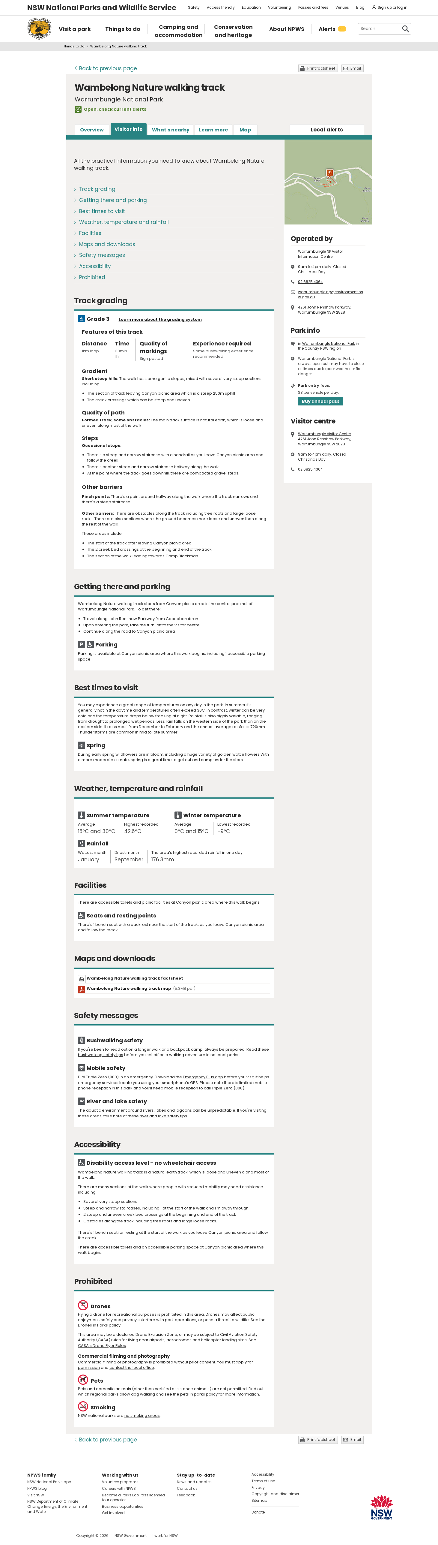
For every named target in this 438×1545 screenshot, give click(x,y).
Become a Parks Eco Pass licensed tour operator (133, 1497)
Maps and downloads (107, 244)
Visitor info (129, 129)
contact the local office (131, 1367)
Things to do (73, 46)
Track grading (97, 189)
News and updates (194, 1481)
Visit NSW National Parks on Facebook (32, 1535)
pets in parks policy (199, 1394)
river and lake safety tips (163, 1116)
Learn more (213, 129)
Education (251, 7)
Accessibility (95, 266)
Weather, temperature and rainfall (124, 222)
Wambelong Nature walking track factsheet (135, 978)
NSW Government (131, 1535)
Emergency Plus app (203, 1077)
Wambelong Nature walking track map (141, 988)
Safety (194, 7)
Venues (342, 7)
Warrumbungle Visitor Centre (324, 433)
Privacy (258, 1487)
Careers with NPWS (119, 1488)
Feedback (186, 1495)
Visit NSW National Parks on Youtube (58, 1535)
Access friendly (221, 7)
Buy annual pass (320, 401)
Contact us (187, 1488)
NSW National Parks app (49, 1481)
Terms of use (263, 1480)
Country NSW (317, 348)
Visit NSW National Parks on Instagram (45, 1535)
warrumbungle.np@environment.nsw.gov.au (330, 294)
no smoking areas (142, 1415)
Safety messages (102, 255)
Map (245, 129)
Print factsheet (321, 68)
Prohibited (92, 277)
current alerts (130, 109)
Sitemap (259, 1500)
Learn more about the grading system (160, 319)
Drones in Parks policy (99, 1325)
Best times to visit (102, 211)
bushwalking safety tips (100, 1055)
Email (355, 68)
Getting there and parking (113, 200)
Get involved (113, 1512)
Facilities (90, 233)
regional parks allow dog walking (122, 1394)
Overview (92, 129)
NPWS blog (37, 1488)
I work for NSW (165, 1535)
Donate (258, 1512)
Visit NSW (35, 1495)
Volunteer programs (120, 1481)
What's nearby (170, 129)
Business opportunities (122, 1506)
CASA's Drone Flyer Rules (102, 1345)
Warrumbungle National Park (328, 343)
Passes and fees (313, 7)
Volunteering (279, 7)
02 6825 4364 (310, 281)
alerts (327, 129)
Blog (360, 7)
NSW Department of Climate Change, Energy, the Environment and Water (57, 1506)
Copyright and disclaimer (275, 1493)
